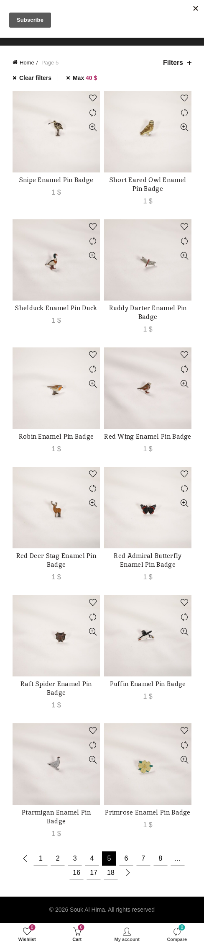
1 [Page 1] (41, 858)
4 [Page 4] (92, 858)
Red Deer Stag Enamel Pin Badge (56, 560)
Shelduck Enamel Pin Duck (56, 308)
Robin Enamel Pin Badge (56, 436)
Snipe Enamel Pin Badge (56, 180)
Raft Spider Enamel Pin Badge (56, 688)
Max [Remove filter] (85, 78)
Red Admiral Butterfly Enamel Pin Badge (147, 560)
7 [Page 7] (143, 858)
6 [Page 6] (126, 858)
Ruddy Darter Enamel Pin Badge (148, 312)
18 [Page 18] (111, 872)
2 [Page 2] (58, 858)
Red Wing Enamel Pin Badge (147, 436)
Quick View (92, 127)
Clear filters (35, 78)
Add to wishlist (92, 98)
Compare (92, 112)
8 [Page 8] (160, 858)
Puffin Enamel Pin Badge (148, 684)
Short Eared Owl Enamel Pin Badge (148, 184)
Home (27, 62)
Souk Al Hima (87, 909)
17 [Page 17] (93, 872)
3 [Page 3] (75, 858)
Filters (173, 62)
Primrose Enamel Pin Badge (148, 812)
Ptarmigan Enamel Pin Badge (56, 816)
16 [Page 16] (76, 872)
